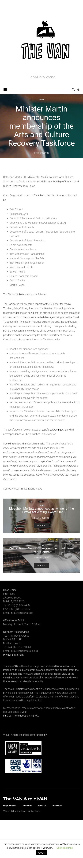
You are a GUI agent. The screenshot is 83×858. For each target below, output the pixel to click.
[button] (78, 89)
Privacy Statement (13, 654)
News (41, 99)
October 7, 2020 (41, 557)
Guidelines (57, 805)
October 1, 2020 (41, 153)
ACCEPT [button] (41, 853)
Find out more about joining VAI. (21, 715)
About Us (42, 805)
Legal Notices (9, 805)
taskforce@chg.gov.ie (54, 429)
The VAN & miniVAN (25, 799)
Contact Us (27, 805)
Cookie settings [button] (65, 847)
